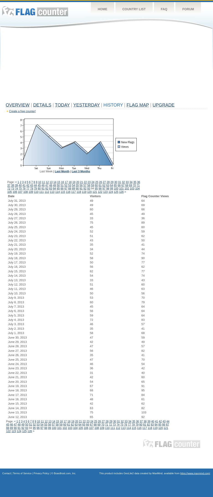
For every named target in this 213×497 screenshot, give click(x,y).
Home (102, 9)
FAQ (164, 9)
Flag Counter (35, 11)
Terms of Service (22, 473)
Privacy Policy (41, 473)
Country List (134, 9)
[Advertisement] (106, 66)
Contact (6, 473)
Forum (188, 9)
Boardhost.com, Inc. (65, 473)
